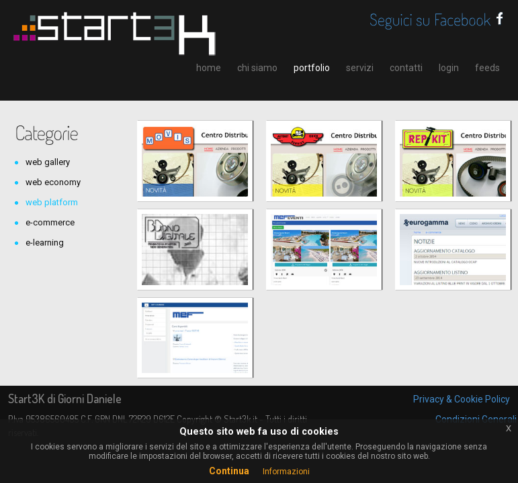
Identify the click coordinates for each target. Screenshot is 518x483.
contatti (406, 67)
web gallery (48, 162)
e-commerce (50, 222)
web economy (53, 182)
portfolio (312, 67)
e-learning (45, 242)
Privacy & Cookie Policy (461, 399)
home (208, 67)
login (449, 67)
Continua (229, 471)
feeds (487, 67)
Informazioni (286, 471)
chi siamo (257, 67)
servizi (360, 67)
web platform (52, 202)
